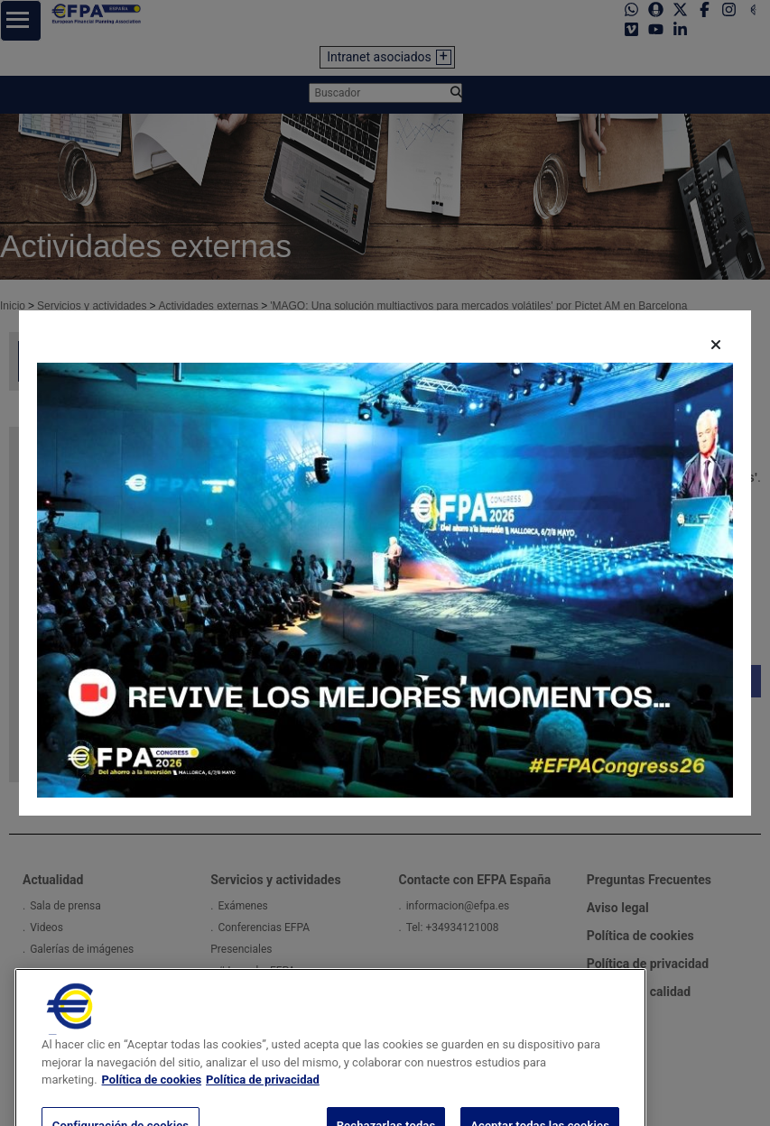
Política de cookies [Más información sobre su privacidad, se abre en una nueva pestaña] (152, 1095)
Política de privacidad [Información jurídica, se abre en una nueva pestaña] (263, 1095)
